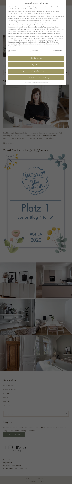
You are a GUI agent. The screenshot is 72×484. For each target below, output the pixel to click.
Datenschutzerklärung (14, 27)
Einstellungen (12, 31)
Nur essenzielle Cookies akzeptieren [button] (36, 71)
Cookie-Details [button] (27, 82)
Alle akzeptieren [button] (36, 58)
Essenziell (12, 50)
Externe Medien (56, 50)
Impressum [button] (45, 82)
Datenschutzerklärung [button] (37, 82)
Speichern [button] (36, 64)
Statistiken (33, 50)
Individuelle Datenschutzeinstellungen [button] (36, 77)
